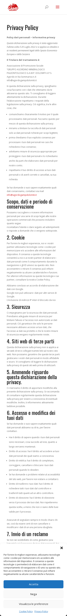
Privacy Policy (41, 611)
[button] (61, 548)
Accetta (33, 584)
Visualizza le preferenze (33, 604)
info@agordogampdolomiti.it (22, 194)
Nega (33, 594)
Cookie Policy (26, 611)
